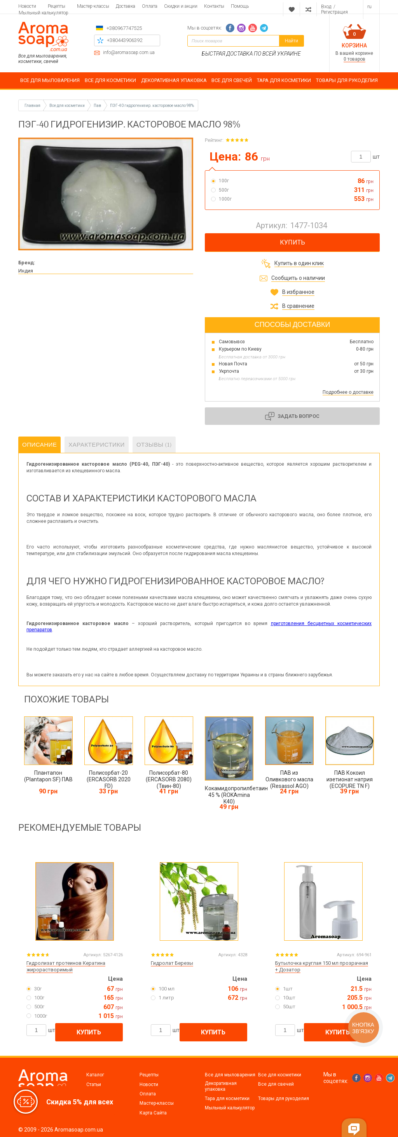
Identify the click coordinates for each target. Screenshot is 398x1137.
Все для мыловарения (230, 1075)
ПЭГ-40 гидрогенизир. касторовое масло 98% (152, 105)
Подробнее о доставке (348, 392)
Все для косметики (279, 1075)
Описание (39, 444)
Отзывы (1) (154, 444)
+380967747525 (124, 28)
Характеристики (96, 444)
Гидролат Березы (172, 963)
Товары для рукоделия (283, 1098)
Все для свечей (276, 1084)
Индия (25, 271)
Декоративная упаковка (221, 1086)
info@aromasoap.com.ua (129, 52)
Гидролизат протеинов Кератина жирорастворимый (65, 966)
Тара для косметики (227, 1098)
